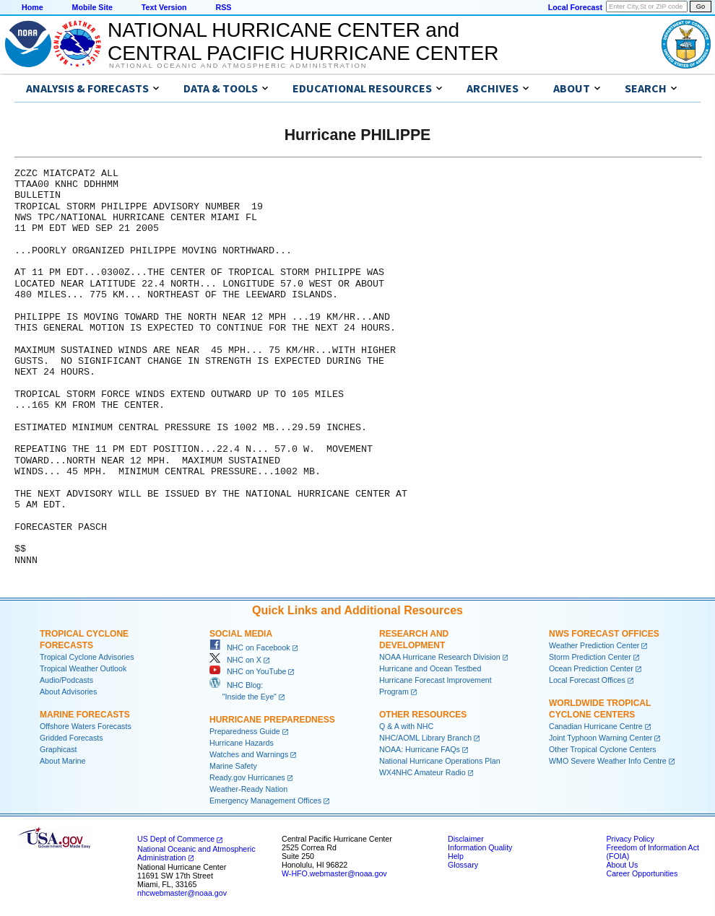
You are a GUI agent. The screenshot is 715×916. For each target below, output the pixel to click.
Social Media (240, 634)
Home (32, 7)
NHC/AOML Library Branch (425, 737)
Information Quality (480, 847)
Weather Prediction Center (594, 645)
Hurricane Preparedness (272, 720)
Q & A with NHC (406, 726)
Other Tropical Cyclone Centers (602, 749)
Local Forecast (575, 7)
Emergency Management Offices (265, 800)
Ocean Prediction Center (591, 668)
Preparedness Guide (244, 731)
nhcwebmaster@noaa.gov (182, 893)
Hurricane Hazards (241, 742)
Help (456, 856)
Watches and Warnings (248, 754)
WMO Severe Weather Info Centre (608, 760)
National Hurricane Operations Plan (439, 760)
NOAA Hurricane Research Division (439, 657)
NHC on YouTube (247, 671)
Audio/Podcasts (66, 680)
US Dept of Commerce (175, 838)
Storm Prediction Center (590, 657)
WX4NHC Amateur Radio (422, 772)
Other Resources (423, 715)
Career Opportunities (641, 873)
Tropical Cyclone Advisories (87, 657)
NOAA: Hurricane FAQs (419, 749)
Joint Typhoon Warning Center (600, 737)
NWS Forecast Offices (604, 634)
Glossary (463, 864)
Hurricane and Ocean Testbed (430, 668)
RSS (223, 7)
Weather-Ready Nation (248, 789)
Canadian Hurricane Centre (596, 726)
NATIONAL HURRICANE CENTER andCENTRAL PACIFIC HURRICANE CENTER (303, 41)
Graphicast (58, 749)
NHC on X (235, 659)
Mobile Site (92, 7)
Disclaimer (466, 838)
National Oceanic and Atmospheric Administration (238, 65)
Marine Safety (233, 766)
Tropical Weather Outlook (83, 668)
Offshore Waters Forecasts (85, 726)
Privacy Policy (630, 838)
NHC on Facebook (249, 647)
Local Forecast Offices (587, 680)
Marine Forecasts (85, 715)
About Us (622, 864)
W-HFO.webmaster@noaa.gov (334, 873)
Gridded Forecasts (71, 737)
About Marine (62, 760)
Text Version (164, 7)
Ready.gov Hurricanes (247, 777)
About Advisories (68, 691)
